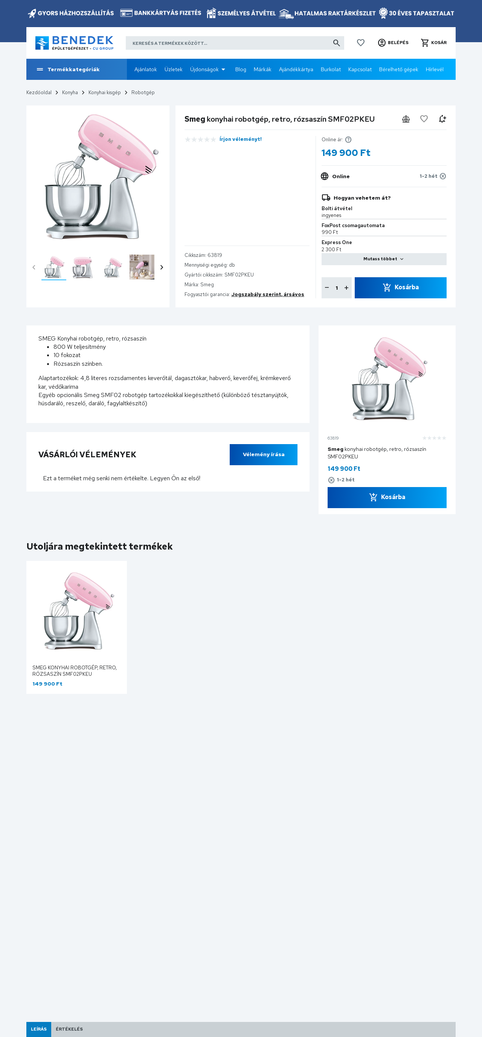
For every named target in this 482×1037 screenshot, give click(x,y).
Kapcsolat (360, 69)
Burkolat (331, 69)
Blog (240, 69)
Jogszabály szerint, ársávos (267, 294)
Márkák (263, 69)
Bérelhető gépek (398, 69)
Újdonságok (204, 69)
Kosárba (407, 287)
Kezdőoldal (39, 92)
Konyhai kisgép (104, 92)
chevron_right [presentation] (161, 267)
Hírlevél (435, 69)
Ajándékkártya (296, 69)
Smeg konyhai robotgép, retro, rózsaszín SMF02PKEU (74, 670)
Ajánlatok (145, 69)
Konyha (70, 92)
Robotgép (143, 92)
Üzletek (174, 69)
